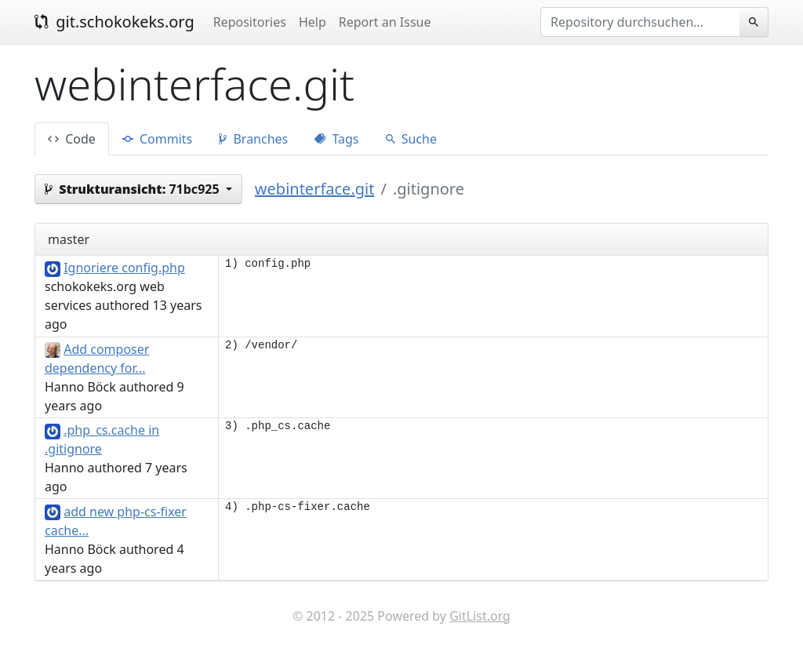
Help (312, 22)
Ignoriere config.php (124, 267)
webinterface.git (315, 188)
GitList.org (480, 616)
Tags (336, 139)
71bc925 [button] (134, 189)
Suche (411, 139)
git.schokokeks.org (114, 21)
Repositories (249, 22)
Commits (157, 139)
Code (72, 139)
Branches (253, 139)
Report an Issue (385, 22)
